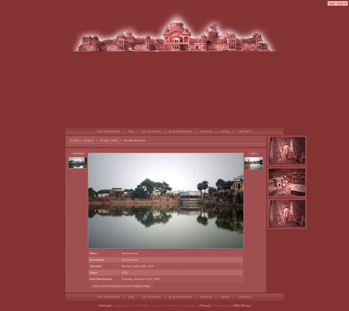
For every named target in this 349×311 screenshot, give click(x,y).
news (225, 131)
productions (180, 131)
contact (245, 131)
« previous (78, 153)
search (206, 131)
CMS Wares (241, 305)
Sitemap (105, 305)
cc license (151, 131)
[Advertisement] (174, 88)
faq (131, 131)
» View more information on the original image (121, 286)
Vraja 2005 (109, 140)
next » (253, 153)
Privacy (205, 305)
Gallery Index (82, 140)
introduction (108, 131)
